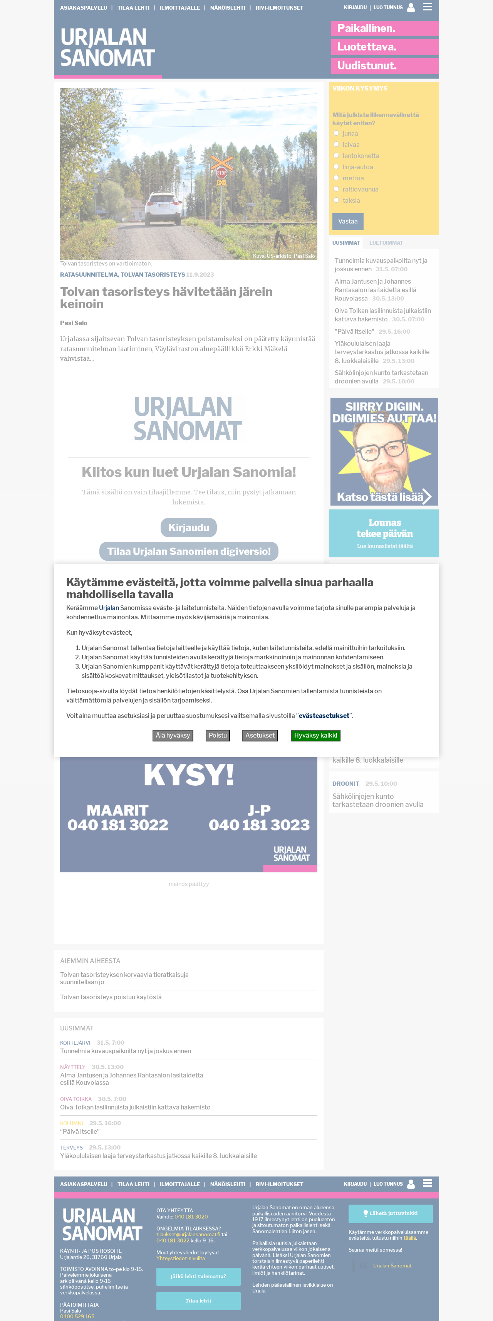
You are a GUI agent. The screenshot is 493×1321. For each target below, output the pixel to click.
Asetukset (260, 735)
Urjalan (109, 608)
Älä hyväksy (173, 735)
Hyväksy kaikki (315, 735)
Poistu (218, 735)
